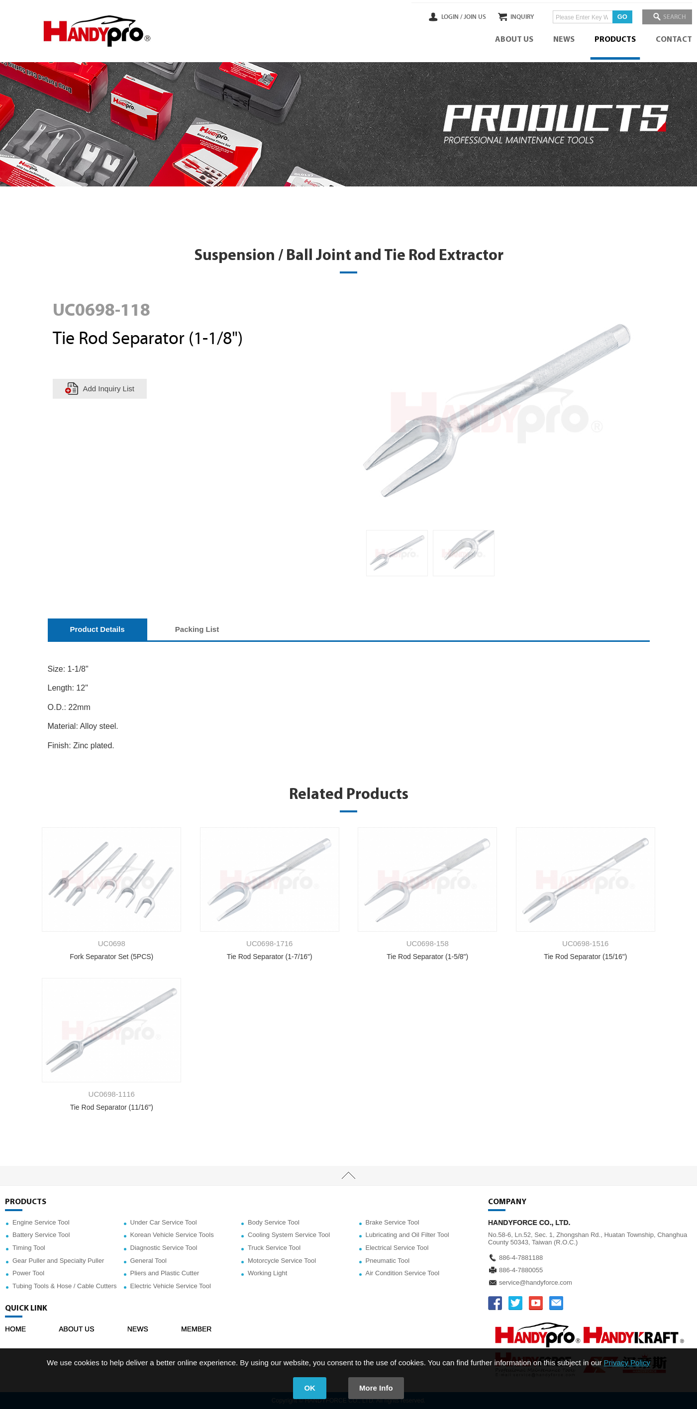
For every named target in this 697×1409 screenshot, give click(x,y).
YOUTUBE (536, 1303)
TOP (348, 1176)
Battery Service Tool (41, 1234)
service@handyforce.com (535, 1282)
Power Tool (28, 1273)
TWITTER (515, 1303)
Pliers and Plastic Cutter (164, 1273)
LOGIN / (436, 17)
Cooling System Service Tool (289, 1234)
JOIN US (460, 17)
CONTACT (674, 40)
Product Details (97, 629)
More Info (376, 1388)
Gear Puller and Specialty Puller (58, 1260)
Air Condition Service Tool (403, 1273)
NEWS (564, 40)
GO (615, 16)
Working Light (267, 1273)
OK (309, 1388)
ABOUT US (514, 40)
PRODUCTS (615, 40)
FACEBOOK (495, 1303)
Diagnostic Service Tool (164, 1247)
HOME (15, 1329)
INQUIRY (514, 17)
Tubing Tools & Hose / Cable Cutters (64, 1286)
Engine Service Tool (41, 1222)
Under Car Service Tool (163, 1222)
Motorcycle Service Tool (282, 1260)
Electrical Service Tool (397, 1247)
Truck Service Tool (274, 1247)
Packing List (197, 629)
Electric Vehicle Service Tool (170, 1286)
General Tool (148, 1260)
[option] (397, 553)
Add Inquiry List (108, 388)
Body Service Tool (273, 1222)
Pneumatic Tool (388, 1260)
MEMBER (196, 1329)
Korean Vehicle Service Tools (172, 1234)
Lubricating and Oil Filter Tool (407, 1234)
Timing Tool (28, 1247)
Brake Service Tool (392, 1222)
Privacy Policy (627, 1362)
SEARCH (672, 17)
